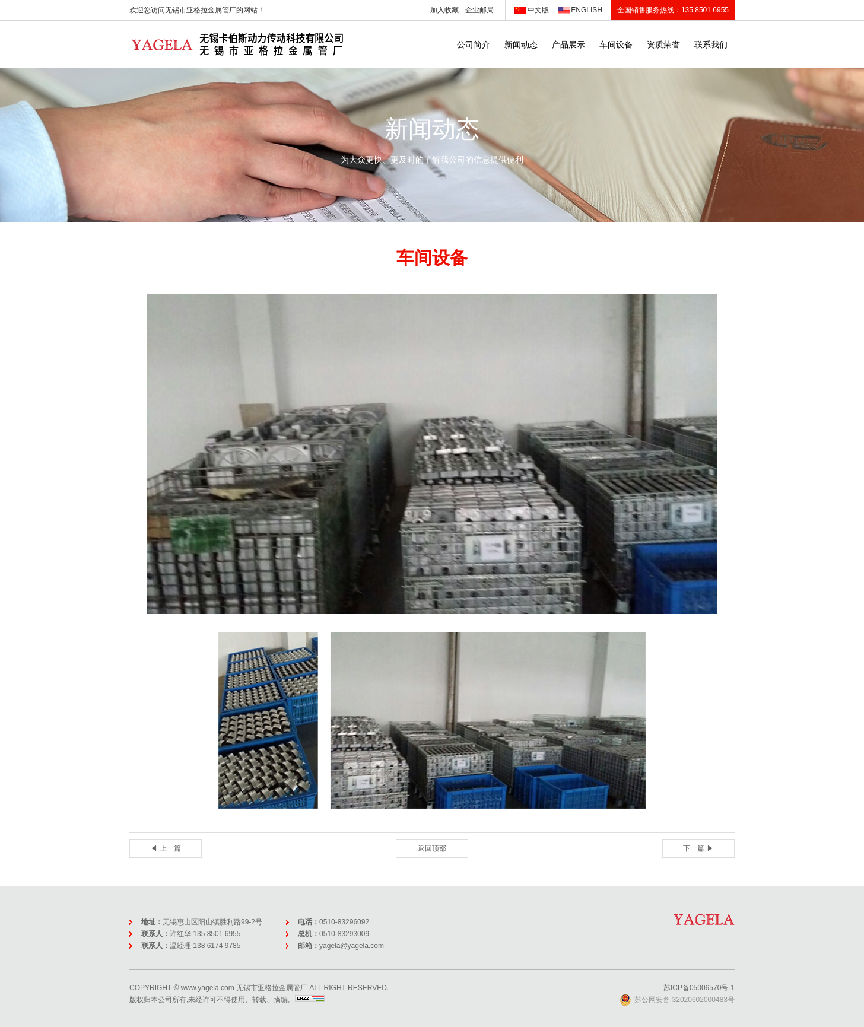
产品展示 (568, 44)
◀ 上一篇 (165, 848)
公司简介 (473, 44)
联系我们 (711, 44)
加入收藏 (444, 10)
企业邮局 (479, 10)
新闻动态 (521, 44)
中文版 (538, 10)
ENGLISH (586, 10)
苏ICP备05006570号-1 (699, 988)
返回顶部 (432, 848)
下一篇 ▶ (698, 848)
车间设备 (616, 44)
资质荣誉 (663, 44)
